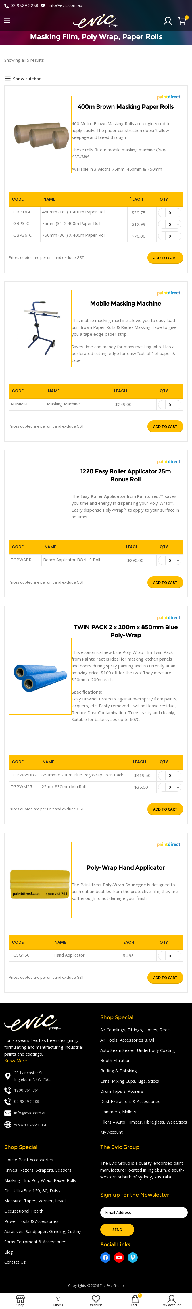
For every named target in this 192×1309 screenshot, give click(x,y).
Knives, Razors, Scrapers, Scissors (38, 1170)
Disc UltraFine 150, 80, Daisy (32, 1190)
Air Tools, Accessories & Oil (127, 1040)
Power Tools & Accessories (31, 1221)
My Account (111, 1132)
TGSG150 (20, 955)
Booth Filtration (115, 1060)
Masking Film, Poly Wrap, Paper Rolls (40, 1180)
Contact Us (15, 1262)
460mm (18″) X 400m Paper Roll (73, 212)
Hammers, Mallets (118, 1111)
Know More (15, 1060)
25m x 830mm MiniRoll (63, 786)
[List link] (48, 1076)
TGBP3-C (20, 223)
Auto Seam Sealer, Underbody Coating (137, 1050)
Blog (8, 1252)
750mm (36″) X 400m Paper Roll (73, 235)
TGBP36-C (21, 235)
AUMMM (19, 404)
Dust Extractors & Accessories (130, 1101)
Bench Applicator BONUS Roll (71, 559)
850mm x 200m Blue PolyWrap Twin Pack (82, 775)
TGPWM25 (21, 786)
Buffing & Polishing (118, 1070)
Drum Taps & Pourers (121, 1091)
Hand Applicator (69, 955)
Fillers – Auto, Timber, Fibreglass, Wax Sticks (143, 1122)
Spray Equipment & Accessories (35, 1241)
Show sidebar (27, 78)
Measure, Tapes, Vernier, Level (35, 1200)
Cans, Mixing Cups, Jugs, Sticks (129, 1081)
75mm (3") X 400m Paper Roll (71, 223)
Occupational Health (23, 1211)
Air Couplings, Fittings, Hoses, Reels (135, 1029)
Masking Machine (63, 404)
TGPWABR (21, 559)
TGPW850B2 (23, 775)
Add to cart (165, 257)
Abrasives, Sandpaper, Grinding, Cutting (43, 1231)
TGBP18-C (21, 212)
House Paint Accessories (28, 1159)
